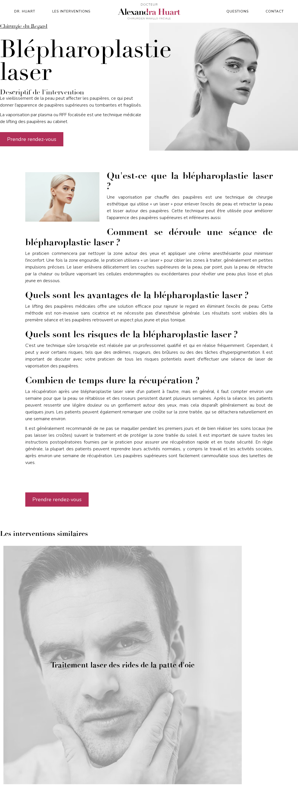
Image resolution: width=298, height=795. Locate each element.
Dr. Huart (24, 11)
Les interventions (71, 11)
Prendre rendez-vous (31, 139)
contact (275, 11)
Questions (237, 11)
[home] (149, 11)
